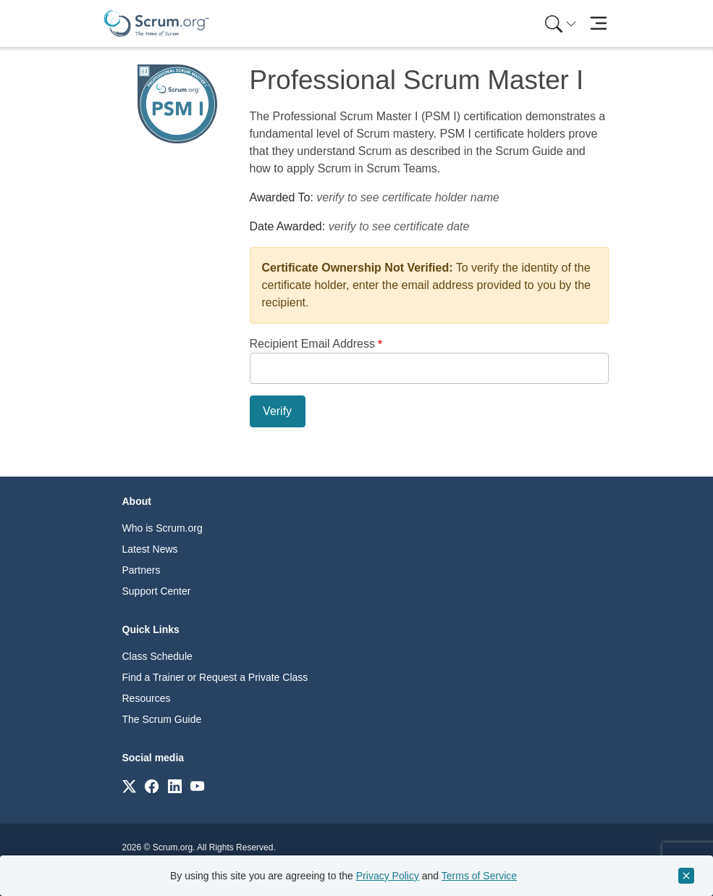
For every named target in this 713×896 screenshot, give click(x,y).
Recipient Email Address (312, 344)
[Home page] (156, 23)
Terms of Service (479, 876)
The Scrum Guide (162, 719)
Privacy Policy (387, 876)
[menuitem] (559, 23)
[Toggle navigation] (599, 23)
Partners (141, 570)
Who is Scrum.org (162, 528)
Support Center (156, 591)
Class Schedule (157, 656)
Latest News (150, 549)
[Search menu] (561, 23)
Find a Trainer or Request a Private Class (215, 677)
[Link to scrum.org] (129, 785)
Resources (146, 698)
